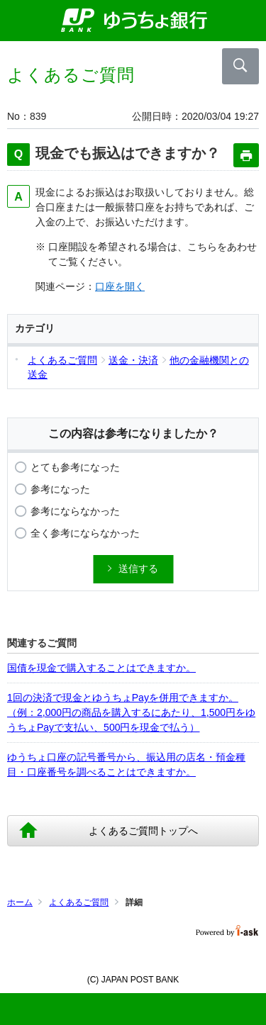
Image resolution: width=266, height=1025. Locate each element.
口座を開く (120, 286)
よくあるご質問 (79, 902)
